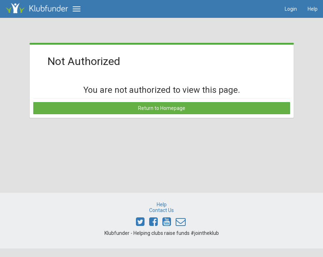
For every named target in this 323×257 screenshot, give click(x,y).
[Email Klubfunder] (181, 223)
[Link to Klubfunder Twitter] (140, 223)
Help (313, 9)
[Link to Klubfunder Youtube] (166, 223)
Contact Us (161, 210)
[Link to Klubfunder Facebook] (153, 223)
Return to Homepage (161, 108)
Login (291, 9)
